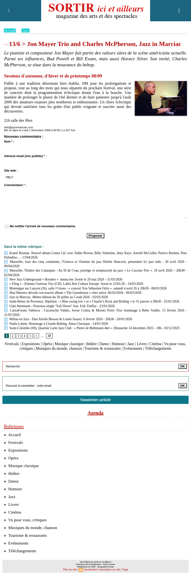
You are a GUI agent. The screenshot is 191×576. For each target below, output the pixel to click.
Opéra (47, 344)
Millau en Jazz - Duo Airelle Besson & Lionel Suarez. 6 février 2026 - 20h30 (59, 319)
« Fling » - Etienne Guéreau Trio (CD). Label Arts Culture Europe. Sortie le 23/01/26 (64, 284)
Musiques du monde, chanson (59, 348)
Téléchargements (158, 348)
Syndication (91, 569)
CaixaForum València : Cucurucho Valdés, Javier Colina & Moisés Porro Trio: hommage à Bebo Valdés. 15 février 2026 (94, 310)
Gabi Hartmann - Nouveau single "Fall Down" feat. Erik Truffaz (50, 306)
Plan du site (70, 569)
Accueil (9, 30)
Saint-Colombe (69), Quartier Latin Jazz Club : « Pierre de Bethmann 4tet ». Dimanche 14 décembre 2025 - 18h (82, 328)
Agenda (96, 413)
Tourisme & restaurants (102, 348)
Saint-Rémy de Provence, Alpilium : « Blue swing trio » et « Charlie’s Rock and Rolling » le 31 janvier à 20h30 (82, 301)
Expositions (31, 344)
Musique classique (69, 344)
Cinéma (155, 344)
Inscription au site (109, 569)
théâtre (91, 344)
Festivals (12, 344)
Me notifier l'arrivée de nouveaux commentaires (42, 226)
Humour (118, 344)
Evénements (132, 348)
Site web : (11, 170)
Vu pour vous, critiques (25, 520)
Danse (104, 344)
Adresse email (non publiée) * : (25, 156)
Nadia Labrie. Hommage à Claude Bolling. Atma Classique (47, 324)
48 (49, 336)
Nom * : (9, 141)
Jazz (25, 30)
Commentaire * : (15, 185)
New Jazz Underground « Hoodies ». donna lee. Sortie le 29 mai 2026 (54, 279)
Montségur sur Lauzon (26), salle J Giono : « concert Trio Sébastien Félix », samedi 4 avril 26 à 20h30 (76, 288)
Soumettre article (95, 399)
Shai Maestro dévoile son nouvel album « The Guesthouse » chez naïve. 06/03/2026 (63, 293)
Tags (125, 569)
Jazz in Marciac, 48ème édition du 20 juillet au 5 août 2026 (47, 297)
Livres (142, 344)
